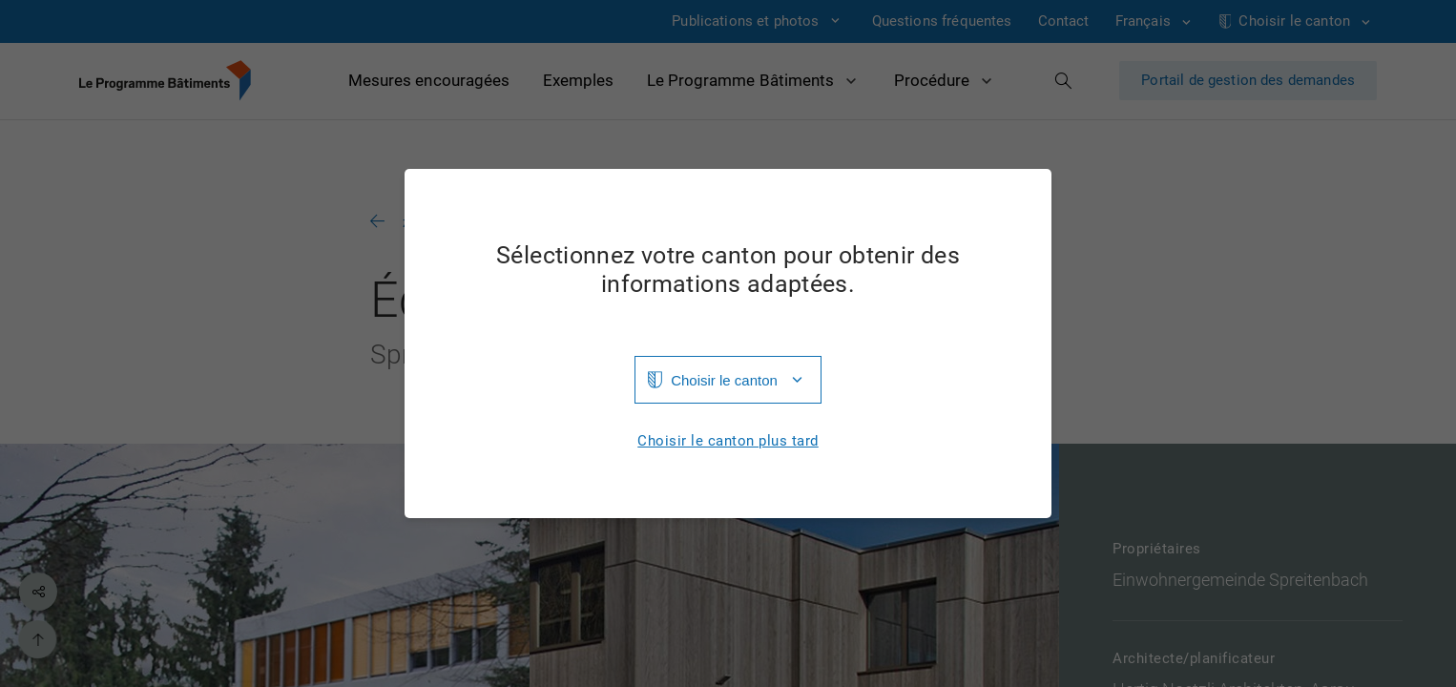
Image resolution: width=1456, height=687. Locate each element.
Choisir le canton (724, 380)
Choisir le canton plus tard (728, 441)
